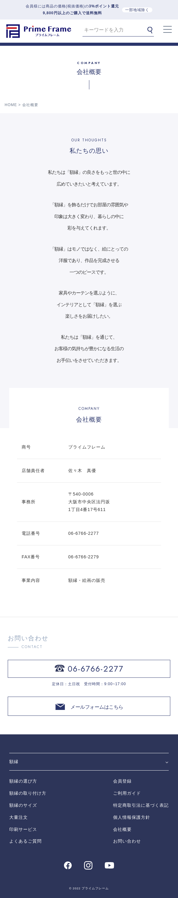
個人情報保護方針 (131, 817)
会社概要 (122, 829)
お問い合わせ (127, 841)
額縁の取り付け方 (27, 793)
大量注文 (18, 817)
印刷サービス (23, 829)
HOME (11, 105)
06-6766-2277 (96, 669)
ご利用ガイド (127, 793)
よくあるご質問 (25, 841)
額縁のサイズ (23, 805)
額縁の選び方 (23, 781)
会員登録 (122, 781)
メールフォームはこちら (96, 707)
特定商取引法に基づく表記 (141, 805)
